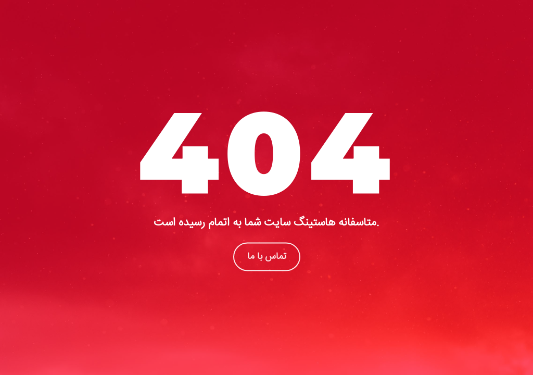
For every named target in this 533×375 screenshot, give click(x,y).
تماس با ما (266, 256)
